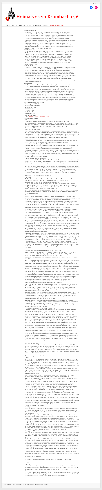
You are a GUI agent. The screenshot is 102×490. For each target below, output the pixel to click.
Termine (29, 25)
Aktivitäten (22, 25)
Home (8, 25)
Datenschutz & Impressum (57, 25)
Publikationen (37, 25)
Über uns (14, 25)
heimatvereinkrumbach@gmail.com (39, 116)
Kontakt (45, 25)
